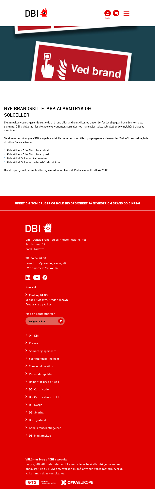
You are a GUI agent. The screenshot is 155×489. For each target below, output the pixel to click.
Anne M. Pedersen (75, 170)
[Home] (38, 228)
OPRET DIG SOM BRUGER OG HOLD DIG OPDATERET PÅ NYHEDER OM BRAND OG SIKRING (77, 203)
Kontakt (30, 287)
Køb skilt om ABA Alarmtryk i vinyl (28, 150)
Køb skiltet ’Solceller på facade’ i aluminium (33, 162)
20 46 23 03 (101, 170)
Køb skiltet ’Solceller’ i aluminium (27, 158)
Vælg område (37, 321)
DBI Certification (39, 389)
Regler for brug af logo (44, 381)
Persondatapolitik (40, 374)
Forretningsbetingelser (44, 358)
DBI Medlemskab (40, 435)
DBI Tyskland (37, 420)
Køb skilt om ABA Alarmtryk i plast (28, 154)
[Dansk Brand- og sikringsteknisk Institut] (36, 12)
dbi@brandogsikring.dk (51, 263)
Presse (33, 343)
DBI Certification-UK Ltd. (45, 397)
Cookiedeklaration (41, 366)
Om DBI (34, 335)
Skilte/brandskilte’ (131, 138)
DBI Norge (35, 404)
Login (107, 18)
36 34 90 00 (38, 258)
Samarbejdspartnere (42, 351)
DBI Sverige (36, 412)
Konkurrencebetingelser (45, 427)
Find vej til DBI (38, 295)
